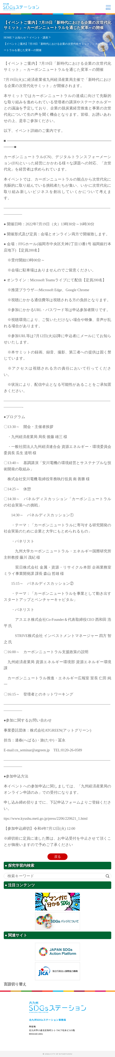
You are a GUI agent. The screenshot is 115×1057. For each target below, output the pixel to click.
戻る (57, 857)
